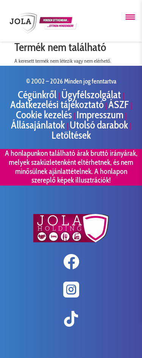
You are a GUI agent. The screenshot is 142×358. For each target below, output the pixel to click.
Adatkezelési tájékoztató (57, 104)
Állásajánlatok (39, 125)
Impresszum (99, 114)
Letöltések (71, 135)
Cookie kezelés (44, 114)
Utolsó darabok (99, 125)
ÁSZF (119, 104)
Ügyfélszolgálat (92, 94)
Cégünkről (38, 94)
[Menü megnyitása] (130, 17)
